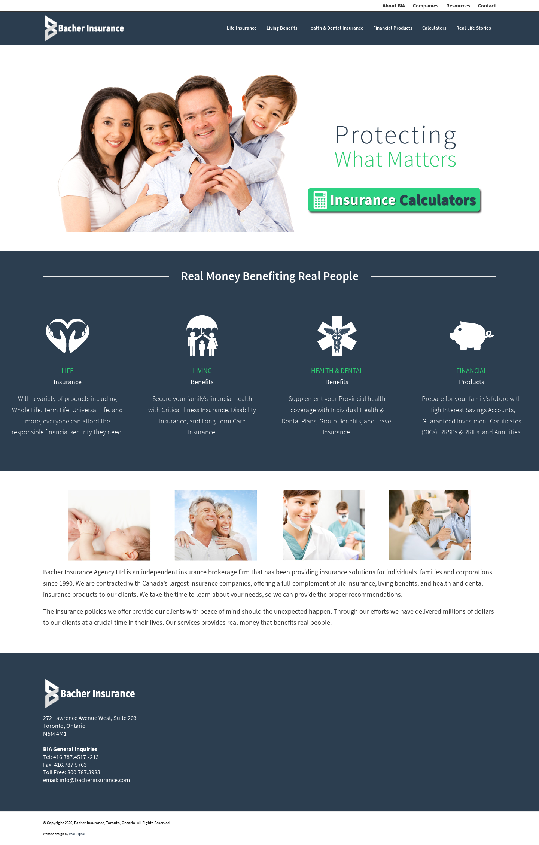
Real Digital (77, 834)
